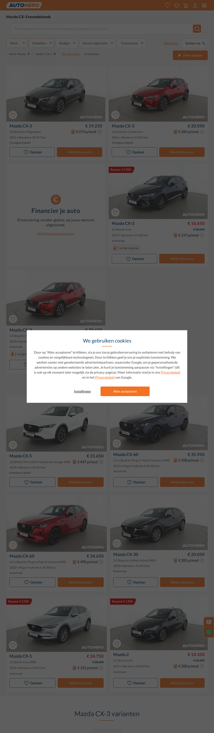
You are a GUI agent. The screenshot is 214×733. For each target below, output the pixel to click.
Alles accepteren (125, 391)
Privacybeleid (170, 372)
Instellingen (82, 391)
